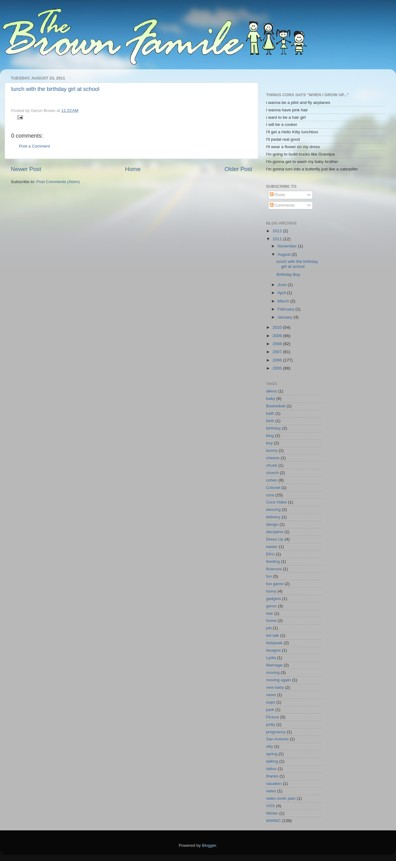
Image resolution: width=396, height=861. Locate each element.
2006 (278, 360)
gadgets (273, 598)
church (272, 472)
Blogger (209, 845)
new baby (275, 687)
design (272, 524)
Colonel (273, 487)
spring (272, 754)
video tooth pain (280, 798)
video (271, 791)
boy (269, 443)
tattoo (271, 768)
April (282, 292)
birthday (273, 428)
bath (270, 413)
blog (270, 435)
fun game (274, 583)
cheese (273, 458)
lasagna (273, 650)
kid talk (272, 635)
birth (270, 420)
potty (270, 724)
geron (271, 606)
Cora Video (276, 502)
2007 (278, 351)
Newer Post (26, 169)
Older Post (238, 169)
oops (270, 702)
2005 (278, 368)
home (271, 620)
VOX (270, 805)
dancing (273, 509)
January (286, 317)
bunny (272, 450)
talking (272, 761)
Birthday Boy (288, 274)
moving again (278, 680)
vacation (274, 783)
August (285, 254)
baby (270, 398)
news (271, 694)
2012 (278, 231)
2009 (278, 335)
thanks (272, 776)
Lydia (271, 657)
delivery (273, 517)
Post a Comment (34, 146)
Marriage (274, 665)
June (283, 284)
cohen (272, 480)
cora (270, 495)
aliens (271, 391)
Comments (282, 205)
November (288, 246)
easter (272, 546)
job (269, 628)
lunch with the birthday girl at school (55, 89)
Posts (277, 194)
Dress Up (274, 539)
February (286, 309)
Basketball (275, 406)
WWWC (273, 820)
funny (271, 591)
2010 (278, 327)
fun (269, 576)
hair (269, 613)
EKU (270, 554)
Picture (272, 717)
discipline (274, 531)
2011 (278, 239)
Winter (272, 813)
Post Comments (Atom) (58, 181)
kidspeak (274, 642)
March (284, 301)
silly (269, 746)
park (270, 709)
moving (273, 672)
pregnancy (276, 732)
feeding (273, 561)
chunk (271, 465)
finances (274, 569)
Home (132, 169)
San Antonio (277, 739)
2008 (278, 343)
